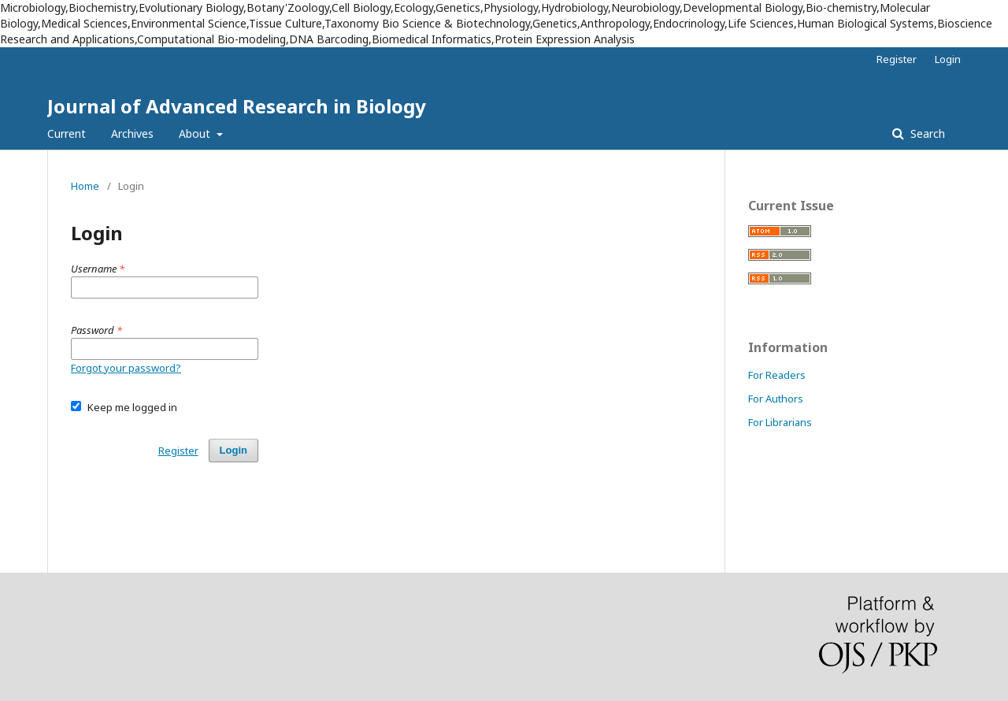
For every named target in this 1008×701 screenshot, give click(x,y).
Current (66, 133)
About (196, 133)
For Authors (775, 398)
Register (896, 59)
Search (926, 133)
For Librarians (780, 422)
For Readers (777, 375)
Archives (132, 133)
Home (85, 186)
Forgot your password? (126, 368)
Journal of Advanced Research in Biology (236, 106)
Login (948, 59)
